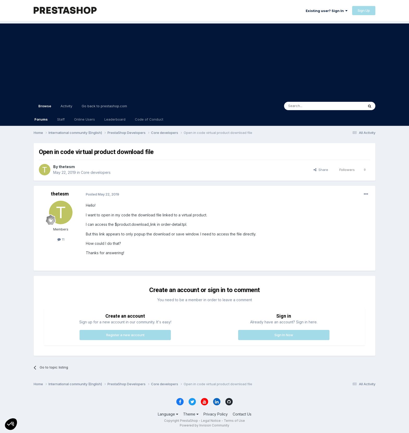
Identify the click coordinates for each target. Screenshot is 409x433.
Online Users (84, 119)
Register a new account (125, 335)
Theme (191, 414)
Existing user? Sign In (326, 11)
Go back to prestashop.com (104, 106)
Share (321, 170)
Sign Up (364, 10)
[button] (11, 424)
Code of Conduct (149, 119)
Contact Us (242, 414)
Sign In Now (283, 335)
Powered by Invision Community (204, 425)
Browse (44, 108)
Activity (66, 106)
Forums (41, 119)
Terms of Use (234, 421)
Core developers (96, 172)
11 (60, 239)
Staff (61, 119)
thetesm (67, 166)
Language (168, 414)
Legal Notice (211, 421)
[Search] (310, 106)
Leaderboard (114, 119)
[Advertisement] (204, 60)
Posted (102, 194)
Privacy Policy (215, 414)
